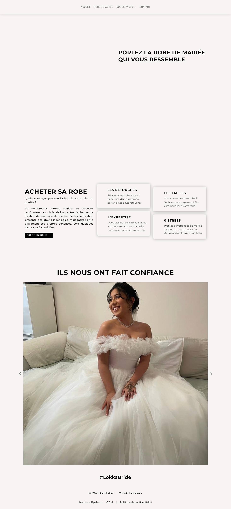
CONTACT (145, 7)
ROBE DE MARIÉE (103, 7)
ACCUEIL (86, 7)
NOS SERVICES (124, 7)
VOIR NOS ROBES (37, 235)
